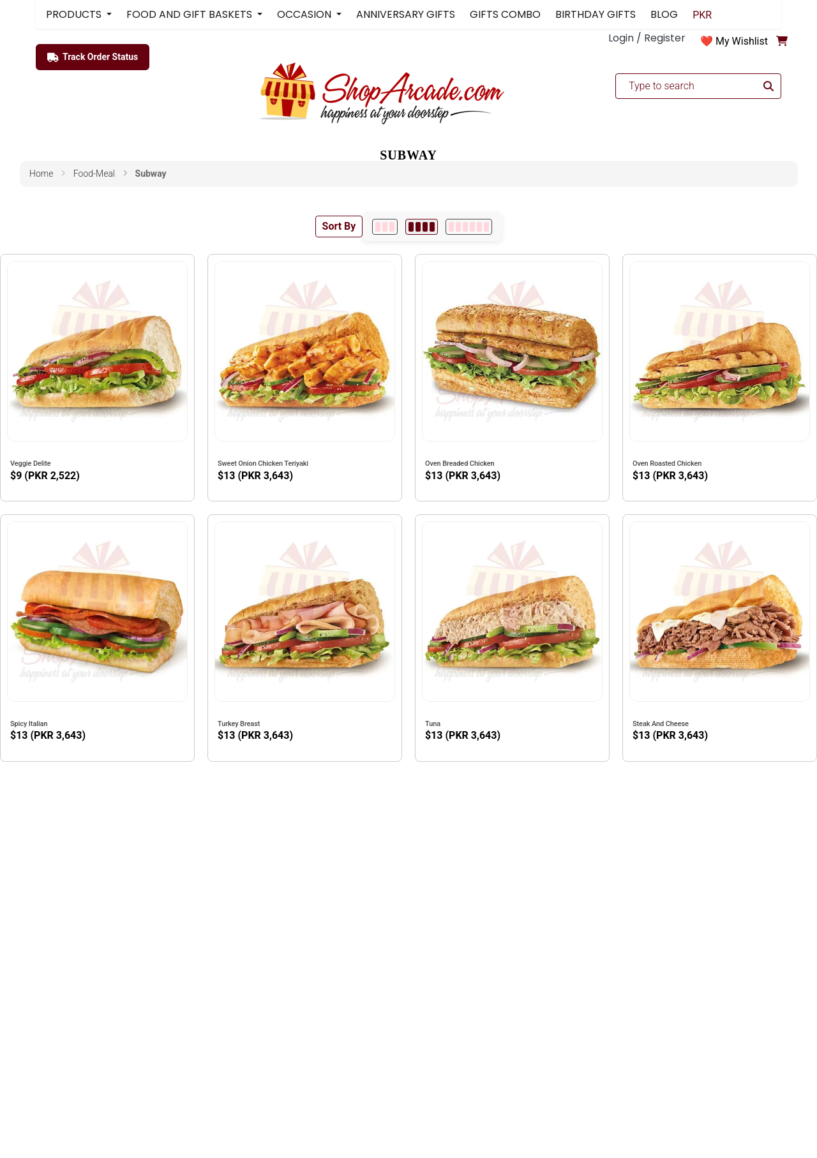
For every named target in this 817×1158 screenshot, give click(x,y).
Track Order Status (92, 57)
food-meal (94, 173)
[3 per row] (385, 227)
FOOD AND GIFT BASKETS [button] (190, 14)
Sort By (339, 226)
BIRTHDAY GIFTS (595, 14)
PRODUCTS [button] (75, 14)
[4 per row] (421, 227)
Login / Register (647, 38)
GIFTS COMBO (505, 14)
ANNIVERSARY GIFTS (405, 14)
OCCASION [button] (305, 14)
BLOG (664, 14)
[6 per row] (469, 227)
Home (41, 173)
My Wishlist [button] (742, 41)
